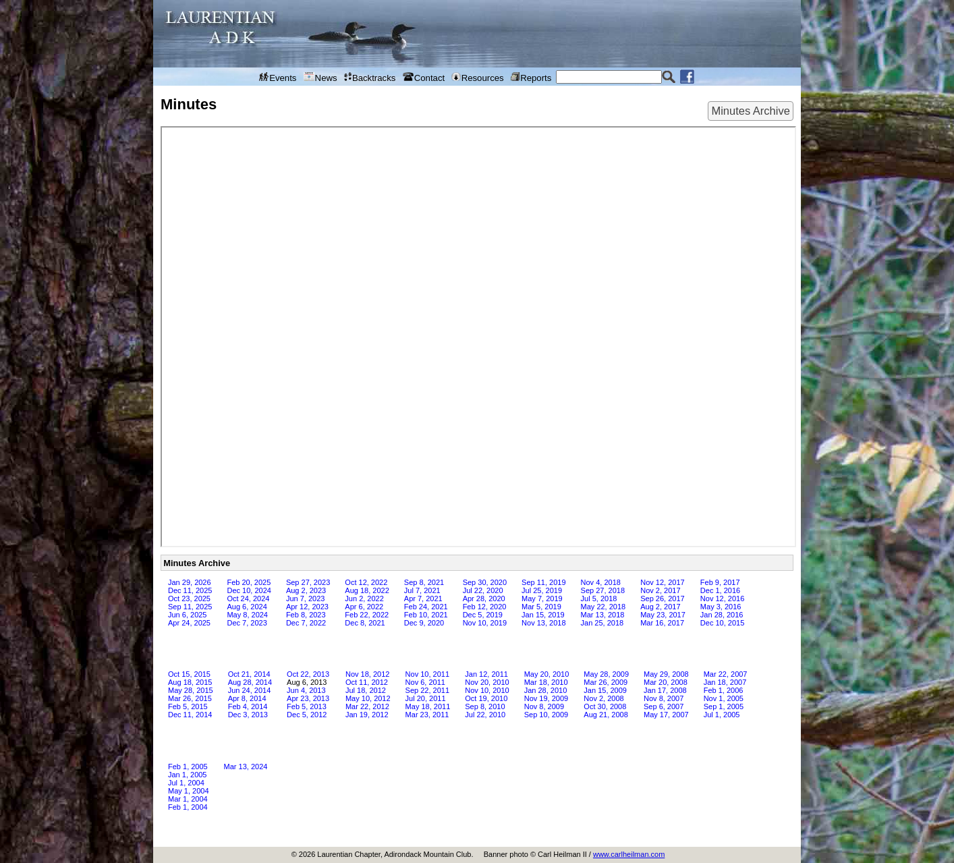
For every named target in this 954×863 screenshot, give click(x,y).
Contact (424, 77)
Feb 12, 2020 (485, 607)
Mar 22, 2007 (726, 674)
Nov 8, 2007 (663, 698)
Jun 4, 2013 (306, 690)
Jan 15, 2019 (543, 615)
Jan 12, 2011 (486, 674)
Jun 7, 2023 (305, 598)
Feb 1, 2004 (188, 807)
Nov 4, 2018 (601, 582)
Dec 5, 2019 (483, 615)
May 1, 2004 (188, 791)
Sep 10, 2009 (546, 715)
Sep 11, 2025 (190, 607)
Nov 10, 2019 (485, 623)
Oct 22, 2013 (308, 674)
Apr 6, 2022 (364, 607)
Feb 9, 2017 (720, 582)
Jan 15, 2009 (605, 690)
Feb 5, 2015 (188, 706)
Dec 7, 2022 (306, 623)
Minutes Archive (750, 111)
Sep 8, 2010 (485, 706)
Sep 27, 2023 (308, 582)
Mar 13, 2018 (603, 615)
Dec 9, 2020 (424, 623)
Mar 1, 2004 (188, 799)
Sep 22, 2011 (427, 690)
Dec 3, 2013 (248, 715)
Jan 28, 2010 (545, 690)
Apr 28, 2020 (484, 598)
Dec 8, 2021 (365, 623)
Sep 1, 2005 (723, 706)
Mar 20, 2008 (666, 682)
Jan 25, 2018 (602, 623)
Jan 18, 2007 (725, 682)
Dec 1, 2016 (720, 590)
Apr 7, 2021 (423, 598)
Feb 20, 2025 (249, 582)
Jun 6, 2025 (187, 615)
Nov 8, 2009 (544, 706)
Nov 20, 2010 (487, 682)
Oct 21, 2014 (249, 674)
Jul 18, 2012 (365, 690)
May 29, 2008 (666, 674)
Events (278, 77)
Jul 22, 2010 (485, 715)
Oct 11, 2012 (366, 682)
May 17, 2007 (666, 715)
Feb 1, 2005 (188, 766)
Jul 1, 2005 (722, 715)
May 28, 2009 (606, 674)
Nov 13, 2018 (543, 623)
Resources (477, 77)
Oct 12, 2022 (366, 582)
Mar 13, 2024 (246, 766)
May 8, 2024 (247, 615)
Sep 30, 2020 (485, 582)
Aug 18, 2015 (190, 682)
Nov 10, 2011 (427, 674)
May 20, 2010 (546, 674)
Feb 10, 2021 (426, 615)
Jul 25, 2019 (542, 590)
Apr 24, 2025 (189, 623)
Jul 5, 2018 (599, 598)
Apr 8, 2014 (247, 698)
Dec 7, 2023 (246, 623)
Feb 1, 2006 (723, 690)
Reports (531, 77)
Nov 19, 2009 (546, 698)
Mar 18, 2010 (546, 682)
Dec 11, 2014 (190, 715)
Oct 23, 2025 (189, 598)
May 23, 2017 (662, 615)
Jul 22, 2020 (483, 590)
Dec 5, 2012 (307, 715)
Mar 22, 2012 (367, 706)
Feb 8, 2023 (306, 615)
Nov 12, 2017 (662, 582)
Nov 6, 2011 (425, 682)
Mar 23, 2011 (427, 715)
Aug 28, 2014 (250, 682)
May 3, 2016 (720, 607)
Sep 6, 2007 (663, 706)
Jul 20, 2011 (425, 698)
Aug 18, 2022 (367, 590)
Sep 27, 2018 (603, 590)
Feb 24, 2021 (426, 607)
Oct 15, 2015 (189, 674)
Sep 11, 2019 (543, 582)
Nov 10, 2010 (487, 690)
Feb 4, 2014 (248, 706)
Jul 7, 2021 (422, 590)
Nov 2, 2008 (603, 698)
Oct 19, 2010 (486, 698)
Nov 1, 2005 (723, 698)
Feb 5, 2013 (307, 706)
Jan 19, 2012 (367, 715)
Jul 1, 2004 (186, 783)
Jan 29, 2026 (189, 582)
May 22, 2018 (603, 607)
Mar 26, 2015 (190, 698)
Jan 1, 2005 (187, 775)
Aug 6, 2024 (246, 607)
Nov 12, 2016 (722, 598)
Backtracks (370, 77)
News (320, 77)
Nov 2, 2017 (660, 590)
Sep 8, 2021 (424, 582)
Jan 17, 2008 (665, 690)
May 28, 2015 (190, 690)
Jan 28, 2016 (721, 615)
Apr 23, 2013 (308, 698)
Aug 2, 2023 (306, 590)
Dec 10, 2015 (722, 623)
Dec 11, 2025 (190, 590)
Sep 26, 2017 (662, 598)
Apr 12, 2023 (307, 607)
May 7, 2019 (542, 598)
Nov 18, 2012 (367, 674)
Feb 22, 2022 (367, 615)
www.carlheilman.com (629, 854)
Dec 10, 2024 (249, 590)
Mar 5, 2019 (541, 607)
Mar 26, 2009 (605, 682)
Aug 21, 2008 (605, 715)
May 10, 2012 (368, 698)
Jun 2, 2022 (364, 598)
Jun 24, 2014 (249, 690)
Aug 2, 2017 (660, 607)
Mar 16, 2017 (662, 623)
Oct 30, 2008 (605, 706)
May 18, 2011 (428, 706)
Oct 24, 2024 (248, 598)
